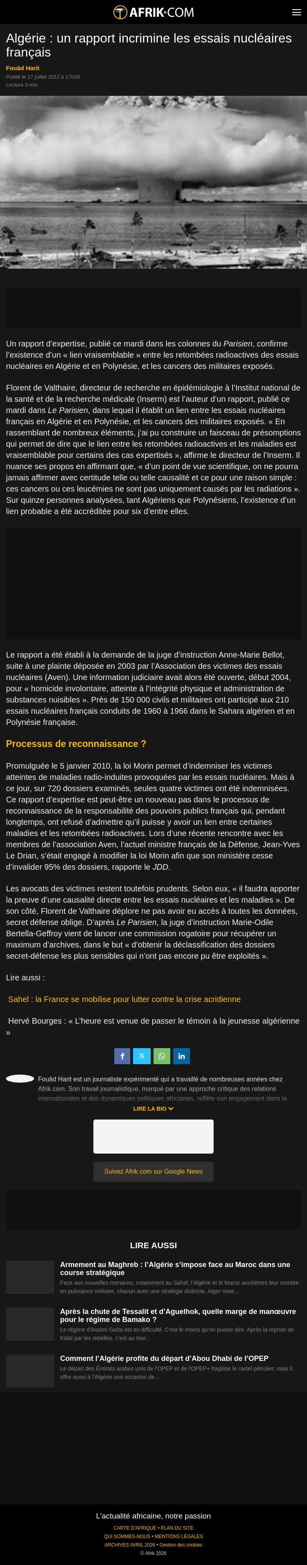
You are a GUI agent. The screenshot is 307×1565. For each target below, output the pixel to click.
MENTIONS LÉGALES (179, 1536)
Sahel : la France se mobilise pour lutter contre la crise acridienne (124, 999)
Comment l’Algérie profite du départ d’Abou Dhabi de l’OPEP (164, 1358)
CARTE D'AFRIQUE (134, 1528)
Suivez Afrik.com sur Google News (153, 1171)
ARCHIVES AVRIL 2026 (130, 1545)
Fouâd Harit (22, 68)
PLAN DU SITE (177, 1528)
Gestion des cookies (181, 1545)
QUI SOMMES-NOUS (127, 1536)
